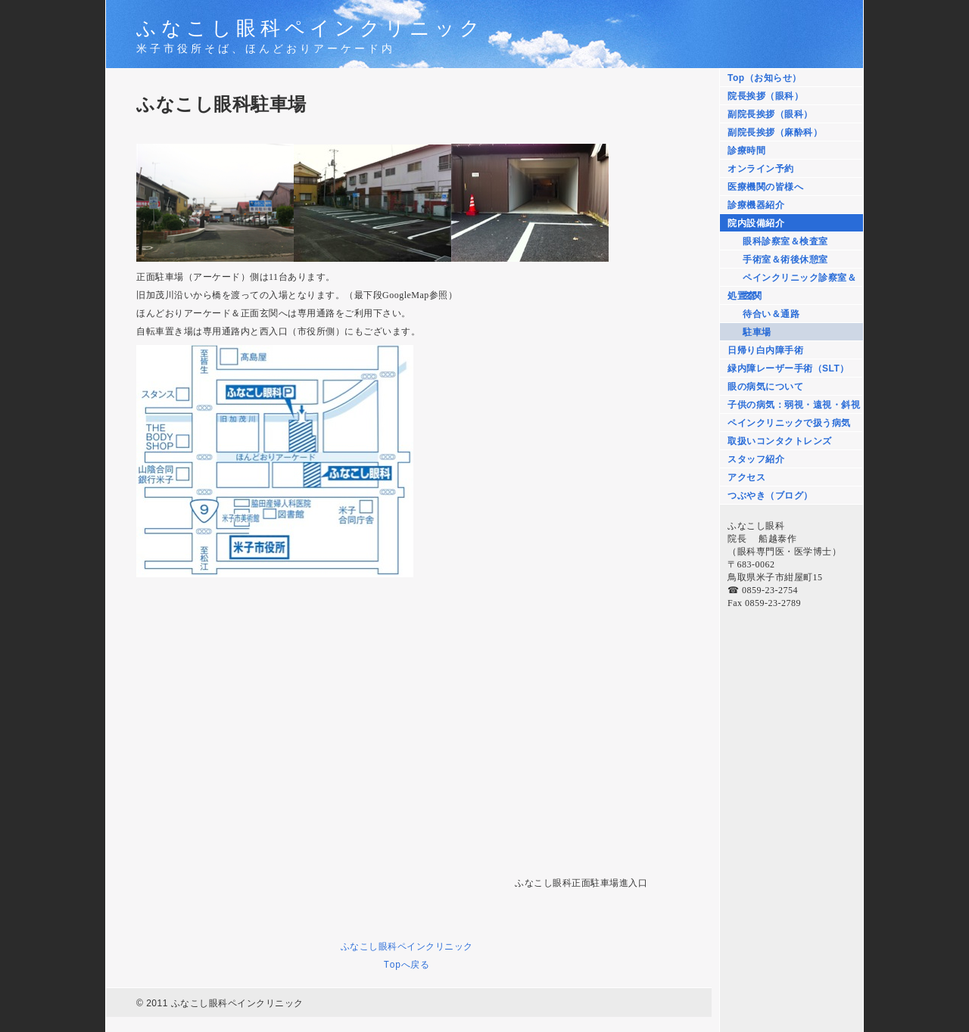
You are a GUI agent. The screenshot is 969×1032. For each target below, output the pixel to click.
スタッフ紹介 (756, 459)
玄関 (752, 296)
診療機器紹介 (756, 205)
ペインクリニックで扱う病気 (789, 423)
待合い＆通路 (771, 314)
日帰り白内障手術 (765, 350)
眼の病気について (765, 386)
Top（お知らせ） (765, 78)
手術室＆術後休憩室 (785, 259)
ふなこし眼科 (369, 946)
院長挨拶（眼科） (765, 96)
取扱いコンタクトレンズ (780, 441)
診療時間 (746, 150)
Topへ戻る (407, 964)
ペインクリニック (435, 946)
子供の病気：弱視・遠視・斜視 (794, 404)
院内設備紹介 (756, 223)
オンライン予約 (761, 168)
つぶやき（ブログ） (770, 495)
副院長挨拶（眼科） (770, 114)
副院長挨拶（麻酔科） (775, 132)
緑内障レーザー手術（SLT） (788, 368)
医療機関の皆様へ (765, 187)
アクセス (746, 477)
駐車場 (757, 332)
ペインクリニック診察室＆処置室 (792, 279)
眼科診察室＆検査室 (785, 241)
